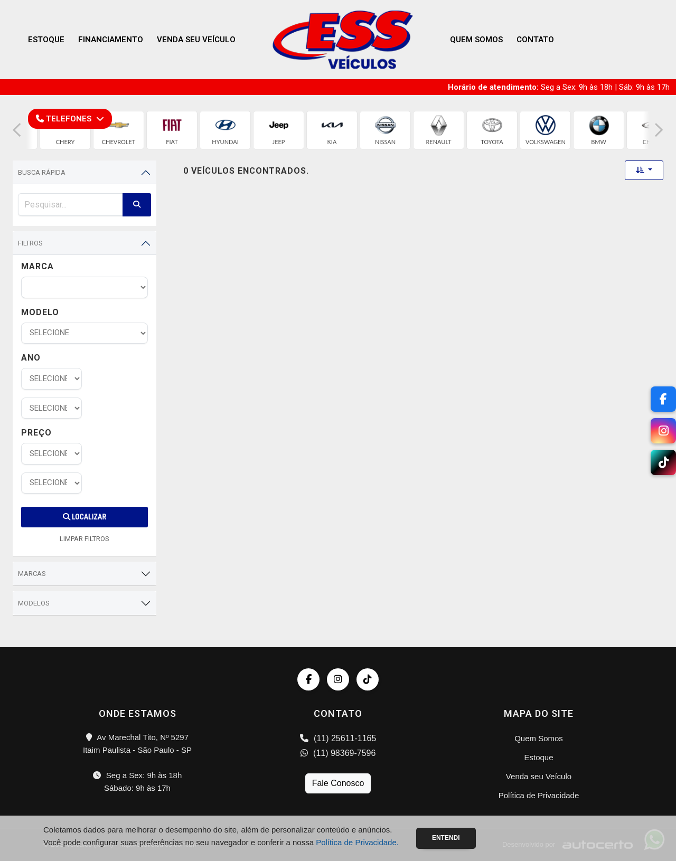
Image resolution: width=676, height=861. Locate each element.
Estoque (46, 39)
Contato (535, 39)
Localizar (84, 517)
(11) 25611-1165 (338, 738)
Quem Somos (476, 39)
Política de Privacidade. (357, 842)
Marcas (32, 574)
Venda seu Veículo (196, 39)
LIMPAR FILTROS (84, 539)
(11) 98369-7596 (338, 753)
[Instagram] (663, 430)
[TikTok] (663, 462)
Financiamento (110, 39)
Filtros (30, 243)
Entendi (446, 837)
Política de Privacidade (539, 795)
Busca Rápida (41, 172)
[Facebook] (663, 399)
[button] (17, 130)
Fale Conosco (338, 783)
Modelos (34, 603)
